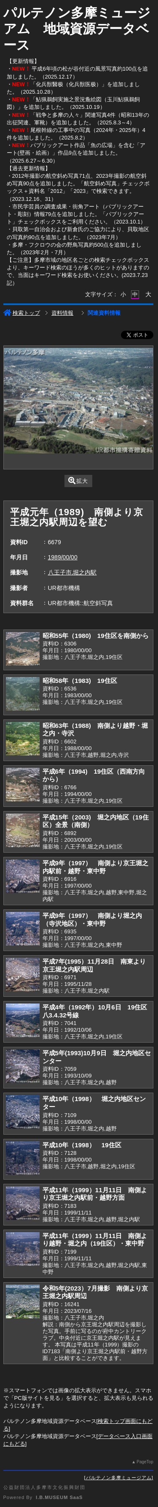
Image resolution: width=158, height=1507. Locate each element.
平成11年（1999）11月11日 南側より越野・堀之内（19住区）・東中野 (95, 1239)
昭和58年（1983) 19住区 (80, 680)
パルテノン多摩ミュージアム (119, 1477)
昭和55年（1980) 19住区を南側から (96, 635)
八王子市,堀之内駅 (72, 572)
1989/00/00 (63, 557)
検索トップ (21, 313)
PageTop (145, 1462)
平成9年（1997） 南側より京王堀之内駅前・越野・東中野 (96, 867)
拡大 (78, 480)
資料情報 (62, 313)
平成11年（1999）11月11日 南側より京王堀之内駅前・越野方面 (95, 1193)
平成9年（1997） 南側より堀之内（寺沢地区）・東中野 (92, 919)
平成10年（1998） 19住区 (82, 1145)
